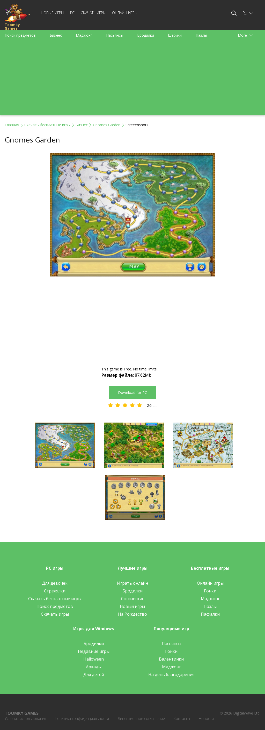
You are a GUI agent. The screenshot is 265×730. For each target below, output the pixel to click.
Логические (132, 598)
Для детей (93, 674)
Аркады (93, 667)
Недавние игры (93, 651)
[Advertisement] (132, 79)
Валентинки (171, 659)
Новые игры (52, 12)
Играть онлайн (132, 583)
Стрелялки (54, 591)
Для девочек (55, 583)
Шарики (175, 35)
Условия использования (25, 718)
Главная (12, 124)
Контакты (182, 718)
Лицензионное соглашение (141, 718)
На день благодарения (171, 674)
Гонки (210, 591)
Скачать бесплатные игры (47, 124)
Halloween (93, 659)
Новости (206, 718)
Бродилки (145, 35)
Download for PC (132, 392)
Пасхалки (210, 614)
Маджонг (84, 35)
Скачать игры (93, 12)
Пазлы (201, 35)
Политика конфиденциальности (82, 718)
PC (72, 12)
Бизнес (56, 35)
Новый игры (132, 606)
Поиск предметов (20, 35)
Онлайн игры (124, 12)
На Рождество (132, 614)
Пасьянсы (114, 35)
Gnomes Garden (106, 124)
